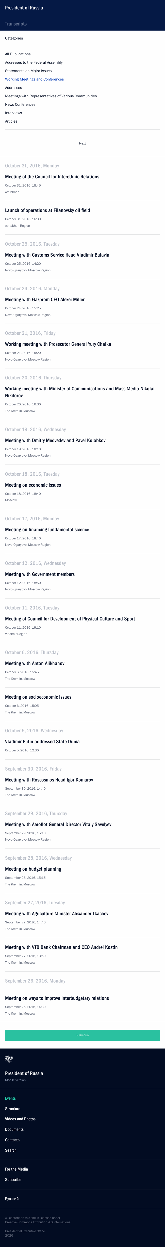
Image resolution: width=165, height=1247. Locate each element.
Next (82, 143)
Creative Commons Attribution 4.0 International (38, 1222)
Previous (82, 1035)
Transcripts (16, 24)
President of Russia (24, 8)
